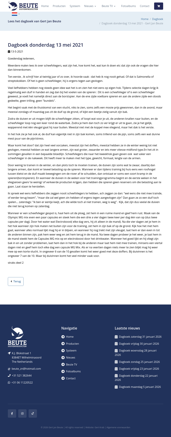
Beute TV (107, 6)
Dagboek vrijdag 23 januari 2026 (137, 368)
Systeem (75, 6)
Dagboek (157, 19)
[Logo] (23, 6)
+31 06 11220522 (22, 382)
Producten (59, 6)
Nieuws (88, 6)
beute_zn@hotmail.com (26, 368)
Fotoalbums (128, 6)
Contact (144, 6)
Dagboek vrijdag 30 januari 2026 (137, 344)
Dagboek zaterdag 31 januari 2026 (138, 336)
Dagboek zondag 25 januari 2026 (137, 362)
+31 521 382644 (22, 375)
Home (45, 6)
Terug (16, 281)
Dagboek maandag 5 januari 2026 (138, 387)
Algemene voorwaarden (118, 427)
